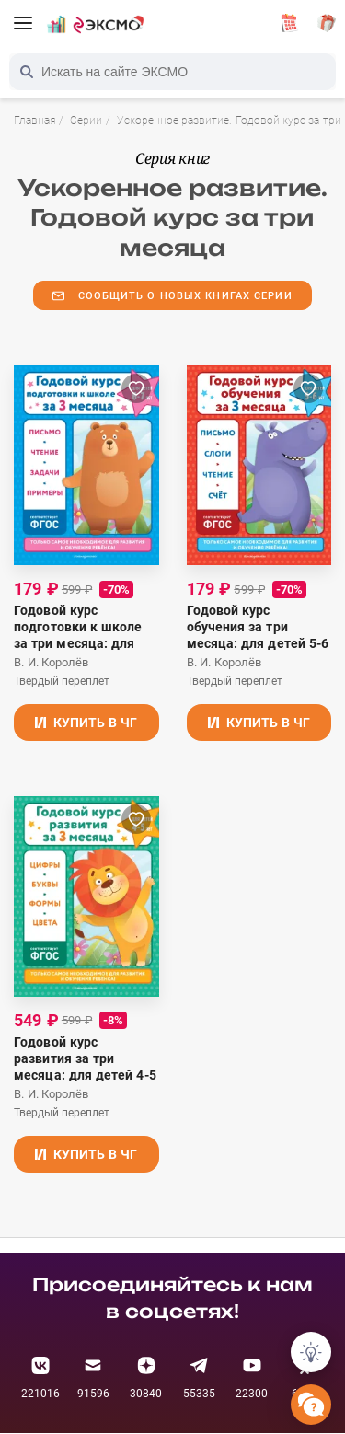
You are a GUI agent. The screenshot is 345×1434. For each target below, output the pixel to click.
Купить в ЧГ (86, 722)
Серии (86, 120)
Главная (34, 120)
